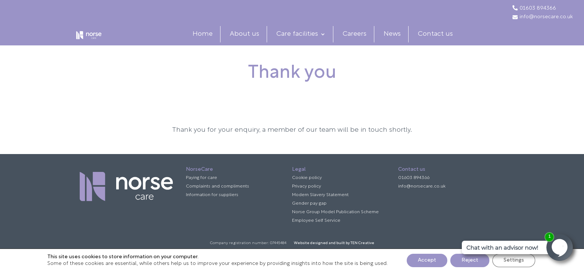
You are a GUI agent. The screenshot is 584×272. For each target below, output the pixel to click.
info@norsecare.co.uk (542, 17)
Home (209, 41)
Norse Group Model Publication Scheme (335, 226)
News (398, 41)
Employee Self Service (316, 235)
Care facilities (303, 41)
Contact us (441, 41)
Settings (514, 260)
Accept (427, 260)
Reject (469, 260)
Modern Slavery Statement (320, 209)
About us (250, 41)
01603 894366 (538, 8)
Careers (360, 41)
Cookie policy (307, 192)
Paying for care (201, 192)
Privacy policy (306, 201)
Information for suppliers (212, 209)
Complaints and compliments (217, 201)
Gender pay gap (309, 218)
